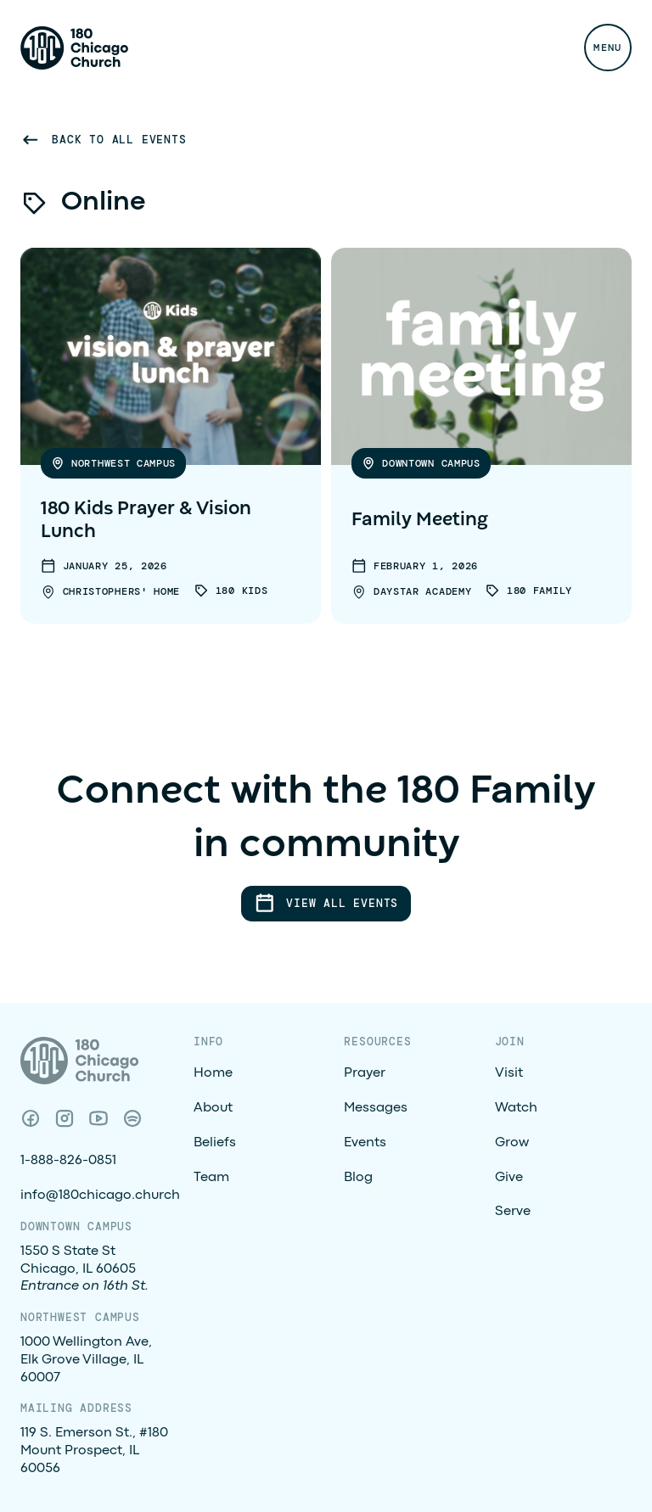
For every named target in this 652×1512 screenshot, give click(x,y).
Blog (358, 1178)
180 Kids (242, 590)
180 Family (539, 590)
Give (509, 1178)
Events (365, 1143)
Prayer (364, 1073)
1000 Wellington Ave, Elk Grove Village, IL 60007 (86, 1360)
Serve (513, 1212)
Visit (509, 1073)
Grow (512, 1143)
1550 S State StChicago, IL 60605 (84, 1269)
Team (211, 1178)
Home (213, 1073)
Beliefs (215, 1143)
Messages (376, 1108)
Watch (516, 1108)
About (213, 1108)
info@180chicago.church (100, 1195)
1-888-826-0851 (68, 1161)
